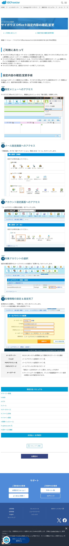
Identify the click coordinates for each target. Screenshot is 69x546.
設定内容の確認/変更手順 (45, 33)
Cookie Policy (55, 531)
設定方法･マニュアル (34, 389)
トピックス (34, 514)
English (11, 514)
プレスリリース (34, 508)
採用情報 (11, 511)
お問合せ (34, 456)
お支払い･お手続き (34, 435)
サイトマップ (11, 517)
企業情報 (11, 508)
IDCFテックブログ (57, 508)
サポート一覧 (50, 490)
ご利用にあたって (11, 33)
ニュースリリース (34, 511)
